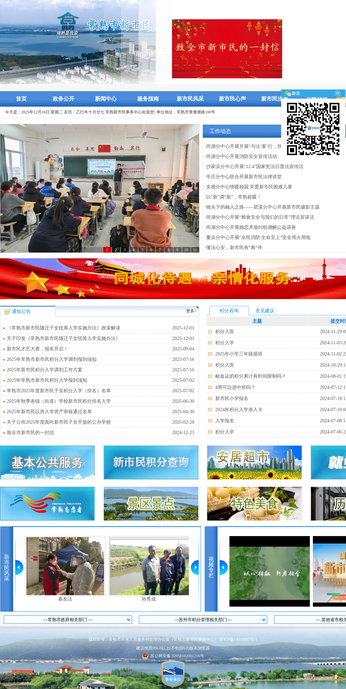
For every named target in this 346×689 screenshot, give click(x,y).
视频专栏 (211, 567)
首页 (21, 99)
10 (186, 249)
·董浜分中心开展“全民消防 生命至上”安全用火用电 (258, 237)
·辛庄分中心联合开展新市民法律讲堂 (243, 176)
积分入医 (224, 331)
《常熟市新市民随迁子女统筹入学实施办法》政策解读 (100, 328)
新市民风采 (190, 99)
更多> (191, 311)
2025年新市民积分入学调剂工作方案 (100, 370)
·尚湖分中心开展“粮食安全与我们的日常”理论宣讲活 (259, 217)
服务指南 (148, 99)
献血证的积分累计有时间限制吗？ (250, 376)
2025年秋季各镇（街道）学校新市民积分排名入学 (100, 401)
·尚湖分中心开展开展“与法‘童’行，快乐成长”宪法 (256, 146)
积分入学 (224, 342)
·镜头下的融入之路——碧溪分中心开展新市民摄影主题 (262, 207)
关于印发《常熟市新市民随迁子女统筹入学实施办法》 (100, 339)
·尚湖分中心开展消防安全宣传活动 (241, 156)
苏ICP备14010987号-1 (238, 639)
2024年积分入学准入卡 (239, 409)
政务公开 (63, 99)
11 (195, 249)
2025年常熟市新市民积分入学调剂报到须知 (100, 359)
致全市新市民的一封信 (100, 433)
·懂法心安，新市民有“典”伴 (233, 247)
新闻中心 (106, 99)
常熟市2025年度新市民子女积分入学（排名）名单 (100, 391)
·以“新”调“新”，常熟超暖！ (233, 197)
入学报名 (224, 420)
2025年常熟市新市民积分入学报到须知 (100, 380)
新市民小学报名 (231, 398)
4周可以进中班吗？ (235, 387)
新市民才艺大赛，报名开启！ (100, 349)
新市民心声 (232, 99)
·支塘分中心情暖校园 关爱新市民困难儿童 (248, 186)
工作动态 (220, 131)
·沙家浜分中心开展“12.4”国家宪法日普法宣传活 (254, 166)
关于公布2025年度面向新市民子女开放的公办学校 (100, 422)
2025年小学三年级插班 (239, 353)
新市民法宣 (274, 99)
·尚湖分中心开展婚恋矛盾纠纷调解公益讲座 (250, 227)
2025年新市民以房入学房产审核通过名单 (100, 412)
